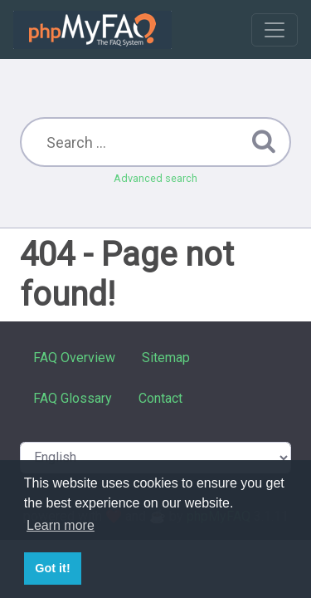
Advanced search (155, 178)
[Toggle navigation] (274, 30)
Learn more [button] (61, 525)
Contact (160, 398)
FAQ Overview (74, 357)
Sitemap (166, 357)
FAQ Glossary (72, 398)
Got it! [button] (52, 568)
